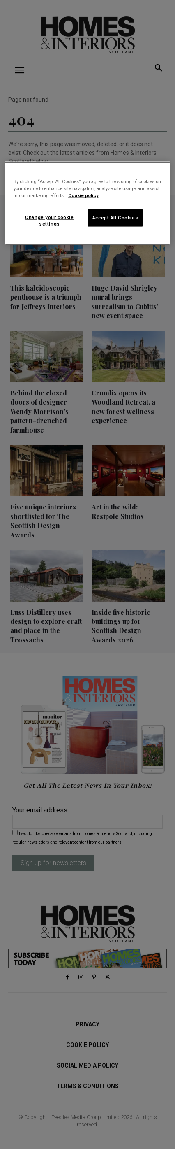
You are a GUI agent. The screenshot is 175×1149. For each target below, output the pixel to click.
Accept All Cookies (115, 218)
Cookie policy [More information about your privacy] (83, 195)
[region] (88, 203)
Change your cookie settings (49, 220)
